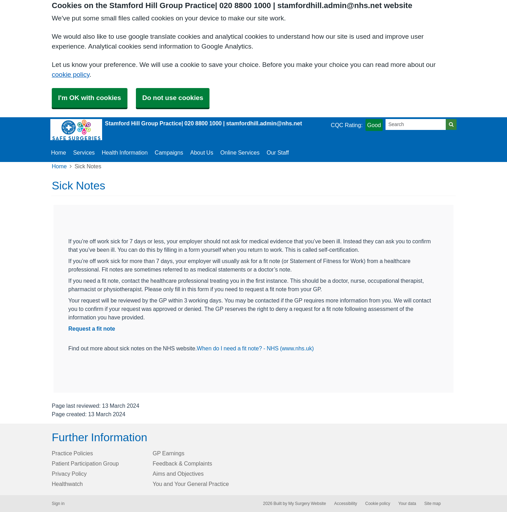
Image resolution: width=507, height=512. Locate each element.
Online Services (240, 152)
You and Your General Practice (191, 484)
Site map (432, 503)
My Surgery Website (307, 503)
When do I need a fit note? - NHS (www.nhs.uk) (255, 348)
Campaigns (169, 152)
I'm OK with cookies (89, 97)
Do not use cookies (172, 97)
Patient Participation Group (85, 463)
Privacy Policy (69, 473)
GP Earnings (168, 453)
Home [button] (58, 152)
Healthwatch (67, 484)
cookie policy (70, 74)
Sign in (58, 503)
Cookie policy (377, 503)
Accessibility (345, 503)
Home (59, 166)
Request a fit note (91, 328)
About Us (201, 152)
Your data (407, 503)
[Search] (416, 124)
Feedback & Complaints (182, 463)
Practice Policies (72, 453)
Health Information (125, 152)
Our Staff (278, 152)
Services (84, 152)
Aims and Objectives (178, 473)
